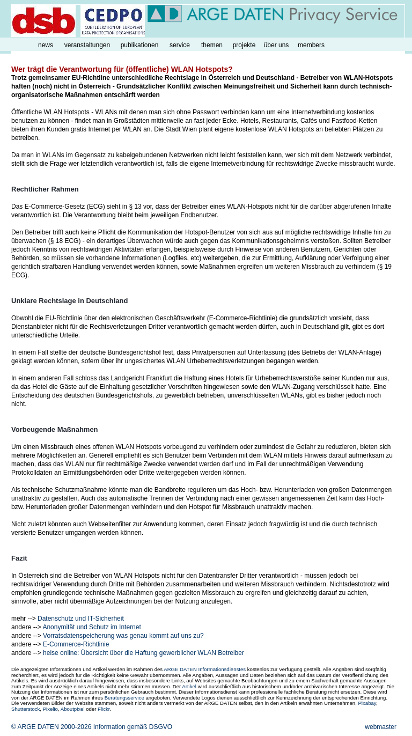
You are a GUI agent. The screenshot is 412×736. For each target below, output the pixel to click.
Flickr (103, 709)
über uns (276, 45)
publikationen (140, 45)
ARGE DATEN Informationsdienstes (205, 669)
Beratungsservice (124, 698)
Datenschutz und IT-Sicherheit (81, 618)
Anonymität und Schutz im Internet (91, 627)
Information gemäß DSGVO (132, 727)
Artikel (189, 686)
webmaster (380, 727)
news (45, 45)
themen (212, 45)
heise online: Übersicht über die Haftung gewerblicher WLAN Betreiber (143, 653)
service (180, 45)
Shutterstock (25, 709)
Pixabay (367, 703)
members (311, 45)
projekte (244, 45)
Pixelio (50, 709)
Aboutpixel (73, 709)
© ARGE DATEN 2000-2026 (51, 727)
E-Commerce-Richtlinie (76, 644)
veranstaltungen (87, 45)
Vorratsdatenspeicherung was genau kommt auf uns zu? (123, 635)
